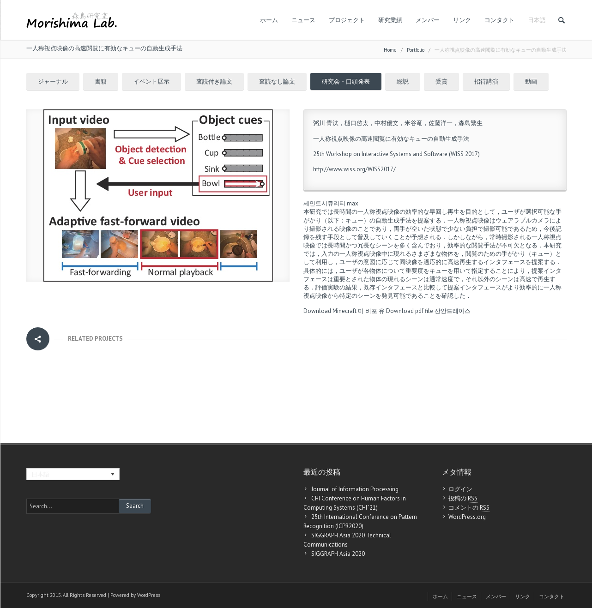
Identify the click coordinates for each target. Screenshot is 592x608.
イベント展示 (151, 81)
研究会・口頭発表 (346, 81)
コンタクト (499, 20)
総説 (403, 81)
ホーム (269, 20)
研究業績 (390, 20)
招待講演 (486, 81)
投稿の (462, 498)
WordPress (148, 595)
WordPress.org (467, 517)
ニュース (303, 20)
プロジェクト (347, 20)
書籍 (101, 81)
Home (390, 50)
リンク (462, 20)
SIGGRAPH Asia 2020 (338, 554)
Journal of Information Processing (355, 489)
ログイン (460, 489)
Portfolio (415, 50)
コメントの (468, 508)
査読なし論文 (277, 81)
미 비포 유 (371, 311)
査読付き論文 (214, 81)
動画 (531, 81)
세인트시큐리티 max (330, 203)
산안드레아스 (453, 311)
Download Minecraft (329, 311)
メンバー (428, 20)
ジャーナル (53, 81)
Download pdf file (409, 311)
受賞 (441, 81)
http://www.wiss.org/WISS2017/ (354, 169)
